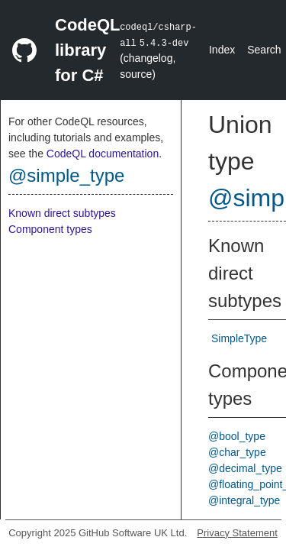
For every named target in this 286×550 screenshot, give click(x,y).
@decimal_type (245, 468)
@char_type (237, 452)
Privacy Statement (237, 533)
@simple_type (66, 175)
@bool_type (236, 436)
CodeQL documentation (103, 153)
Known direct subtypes (62, 213)
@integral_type (244, 500)
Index (222, 50)
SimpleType (239, 338)
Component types (50, 229)
